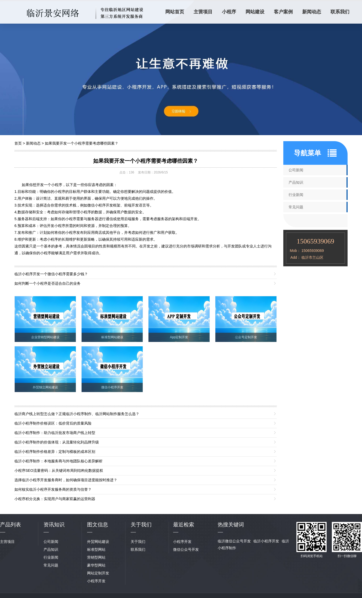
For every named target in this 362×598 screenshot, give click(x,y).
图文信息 (97, 524)
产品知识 (296, 182)
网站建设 (255, 11)
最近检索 (183, 524)
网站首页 (174, 11)
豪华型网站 (96, 565)
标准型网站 (96, 549)
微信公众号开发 (186, 549)
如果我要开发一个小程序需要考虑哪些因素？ (81, 143)
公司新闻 (296, 170)
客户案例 (283, 11)
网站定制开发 (98, 573)
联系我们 (340, 11)
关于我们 (138, 541)
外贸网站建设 (98, 541)
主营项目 (203, 11)
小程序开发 (96, 581)
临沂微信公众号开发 (234, 541)
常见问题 (296, 207)
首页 (18, 143)
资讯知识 (54, 524)
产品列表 (10, 524)
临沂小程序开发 (266, 541)
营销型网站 (96, 557)
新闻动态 (311, 11)
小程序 (229, 11)
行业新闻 (296, 195)
